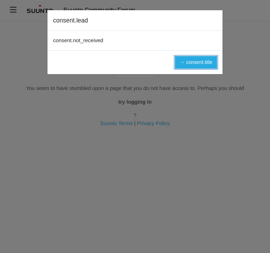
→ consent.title (196, 62)
